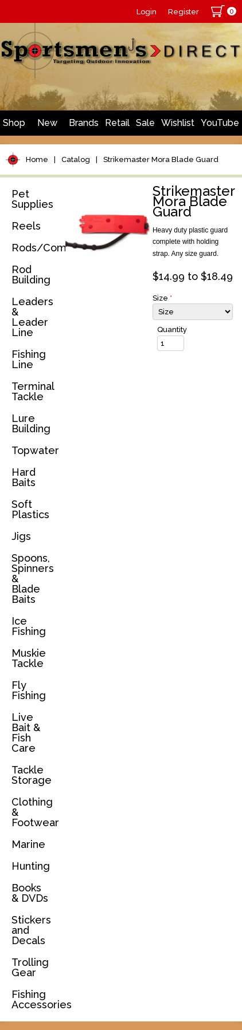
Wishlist (177, 122)
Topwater (35, 450)
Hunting (30, 866)
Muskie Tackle (28, 658)
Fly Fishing (28, 690)
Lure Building (30, 423)
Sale (145, 122)
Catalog (75, 159)
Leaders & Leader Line (32, 316)
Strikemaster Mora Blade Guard (160, 159)
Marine (28, 844)
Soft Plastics (30, 509)
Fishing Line (28, 359)
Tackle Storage (31, 775)
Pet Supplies (32, 199)
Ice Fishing (28, 626)
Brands (84, 122)
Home (37, 159)
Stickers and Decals (31, 930)
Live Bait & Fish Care (25, 732)
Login (146, 11)
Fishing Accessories (36, 999)
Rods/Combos (36, 248)
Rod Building (30, 274)
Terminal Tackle (32, 391)
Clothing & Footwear (35, 812)
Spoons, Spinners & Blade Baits (32, 578)
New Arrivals (47, 126)
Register (183, 11)
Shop (14, 122)
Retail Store (117, 126)
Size (162, 298)
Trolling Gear (30, 967)
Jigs (21, 536)
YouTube (220, 122)
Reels (26, 226)
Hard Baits (23, 477)
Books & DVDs (29, 893)
